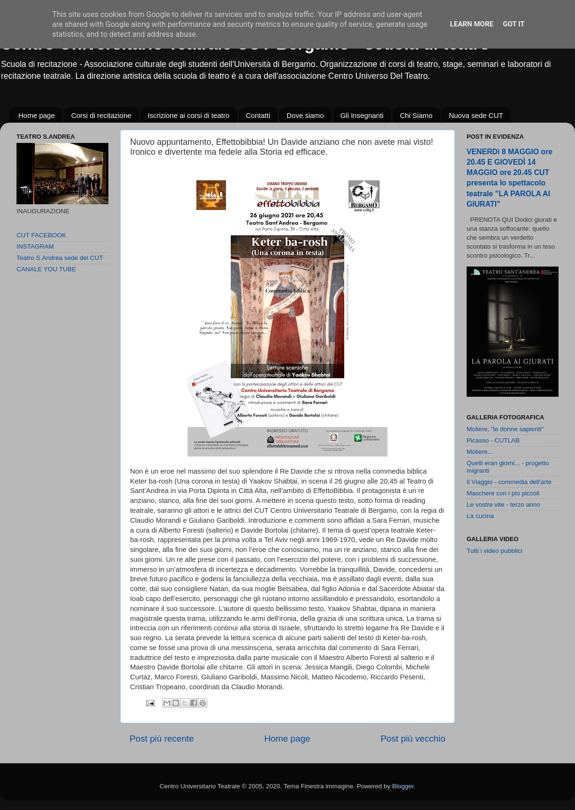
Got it (514, 24)
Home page (36, 115)
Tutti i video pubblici (494, 550)
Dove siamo (305, 115)
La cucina (480, 515)
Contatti (258, 115)
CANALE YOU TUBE (46, 269)
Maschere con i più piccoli (503, 493)
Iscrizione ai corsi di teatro (188, 115)
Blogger (403, 786)
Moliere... (480, 451)
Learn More (471, 24)
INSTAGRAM (35, 246)
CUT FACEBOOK (41, 235)
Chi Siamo (416, 115)
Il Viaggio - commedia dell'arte (509, 481)
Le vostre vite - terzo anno (503, 504)
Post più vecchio (412, 738)
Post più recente (162, 738)
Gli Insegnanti (362, 115)
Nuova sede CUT (476, 115)
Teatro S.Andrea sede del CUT (59, 257)
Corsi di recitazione (101, 115)
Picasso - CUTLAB (493, 440)
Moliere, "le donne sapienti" (505, 429)
